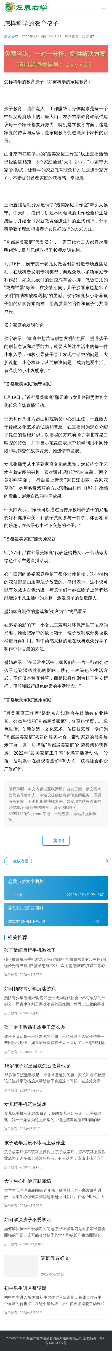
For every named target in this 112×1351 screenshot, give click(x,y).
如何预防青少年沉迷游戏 (30, 988)
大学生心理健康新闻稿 (27, 1181)
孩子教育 (72, 37)
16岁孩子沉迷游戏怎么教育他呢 (37, 1066)
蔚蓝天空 (11, 37)
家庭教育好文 (55, 1258)
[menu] (103, 7)
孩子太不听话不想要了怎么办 (34, 1027)
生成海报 (18, 861)
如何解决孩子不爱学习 (27, 1219)
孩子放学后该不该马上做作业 (34, 1142)
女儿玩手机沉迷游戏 (25, 1104)
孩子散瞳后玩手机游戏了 (30, 950)
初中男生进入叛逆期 (25, 1288)
